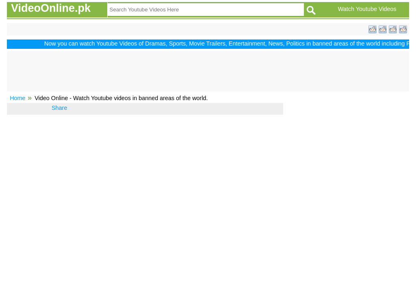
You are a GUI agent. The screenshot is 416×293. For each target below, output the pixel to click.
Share (59, 108)
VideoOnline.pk (51, 8)
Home (17, 98)
